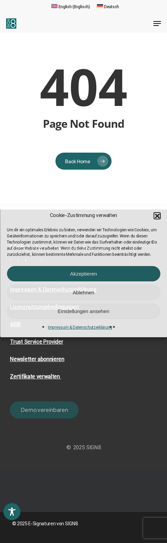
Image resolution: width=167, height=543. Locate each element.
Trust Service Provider (36, 342)
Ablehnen (83, 292)
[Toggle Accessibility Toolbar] (12, 511)
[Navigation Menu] (157, 23)
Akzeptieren (83, 274)
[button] (156, 215)
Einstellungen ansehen (84, 311)
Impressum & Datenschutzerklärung (80, 327)
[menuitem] (70, 7)
